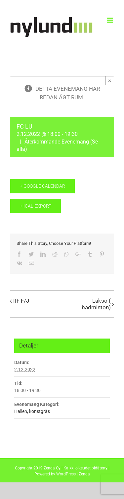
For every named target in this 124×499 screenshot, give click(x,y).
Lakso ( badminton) (96, 304)
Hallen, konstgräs (32, 411)
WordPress (66, 474)
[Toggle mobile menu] (110, 20)
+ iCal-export (35, 206)
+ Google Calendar (42, 186)
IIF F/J (21, 300)
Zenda (84, 474)
